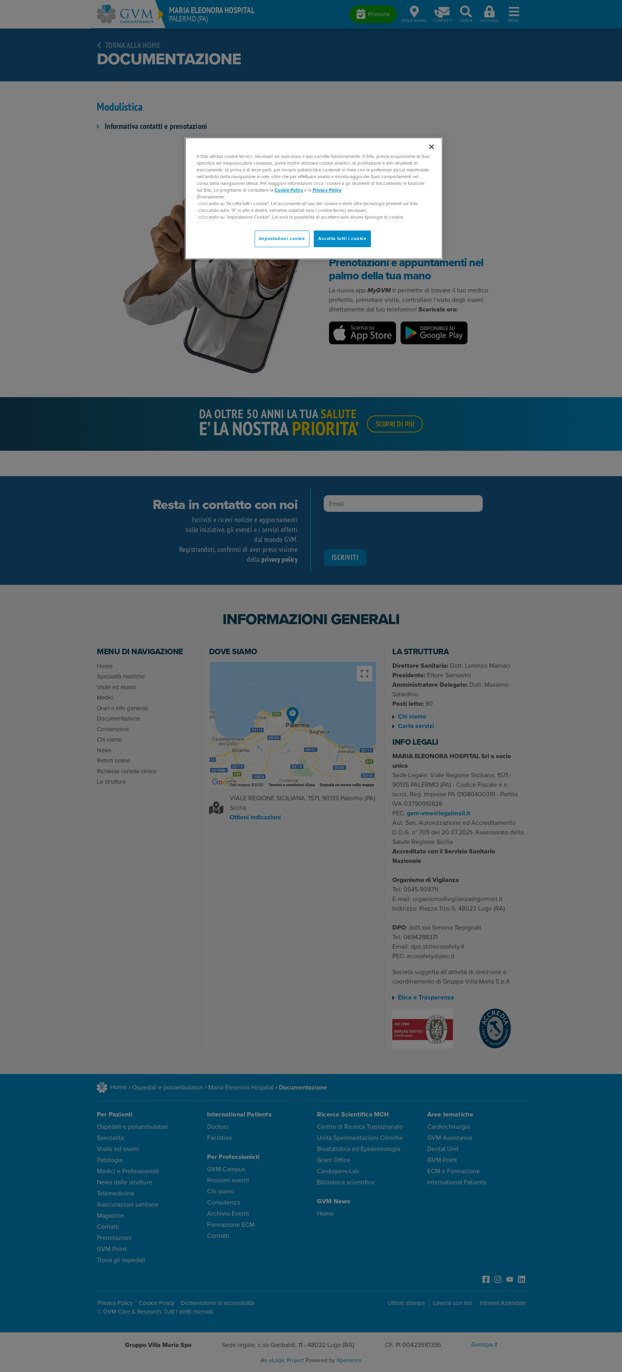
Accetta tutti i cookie (342, 238)
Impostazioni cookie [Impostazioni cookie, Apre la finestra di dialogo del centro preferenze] (282, 238)
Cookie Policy (289, 190)
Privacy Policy (327, 190)
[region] (314, 198)
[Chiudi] (431, 147)
